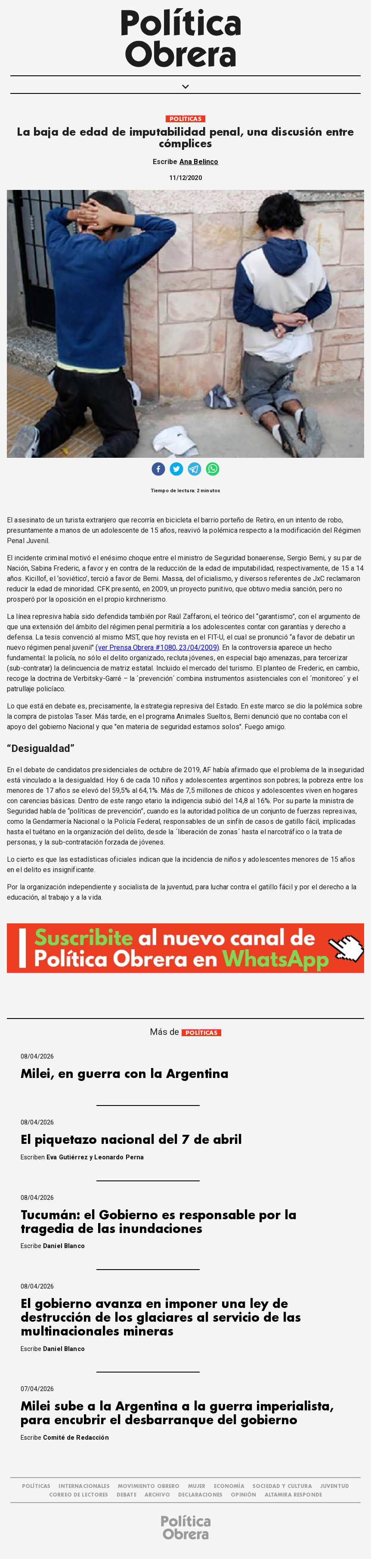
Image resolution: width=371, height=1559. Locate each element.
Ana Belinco (199, 162)
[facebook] (158, 470)
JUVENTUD (334, 1486)
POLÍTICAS (185, 119)
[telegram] (194, 470)
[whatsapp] (213, 470)
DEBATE (126, 1495)
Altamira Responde (293, 1495)
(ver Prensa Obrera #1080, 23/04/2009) (157, 647)
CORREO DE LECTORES (78, 1495)
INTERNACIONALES (84, 1486)
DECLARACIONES (200, 1495)
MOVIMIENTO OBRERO (149, 1486)
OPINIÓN (243, 1495)
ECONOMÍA (229, 1486)
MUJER (197, 1486)
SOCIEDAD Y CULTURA (282, 1486)
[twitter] (176, 470)
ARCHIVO (157, 1495)
